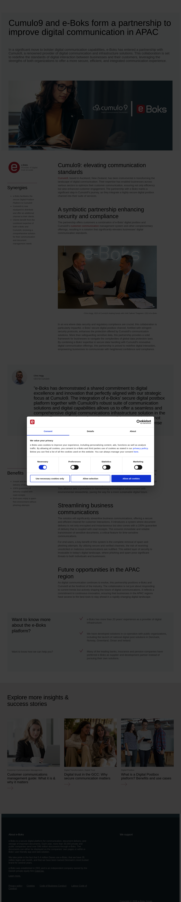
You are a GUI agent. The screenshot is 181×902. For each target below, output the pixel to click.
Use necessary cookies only (50, 478)
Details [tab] (90, 431)
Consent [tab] (48, 431)
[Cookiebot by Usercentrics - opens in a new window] (138, 422)
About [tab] (133, 431)
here (136, 452)
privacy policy (140, 448)
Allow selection (90, 478)
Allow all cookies (131, 478)
